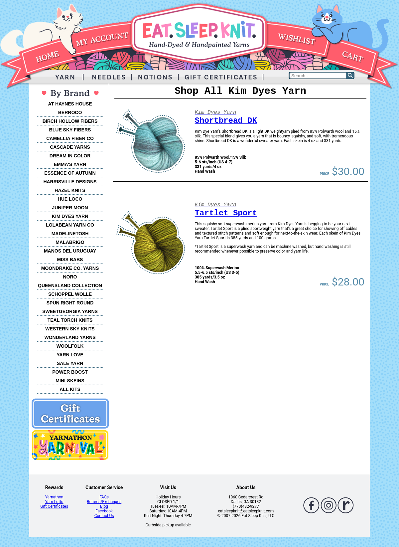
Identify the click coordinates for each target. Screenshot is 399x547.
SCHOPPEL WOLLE (70, 294)
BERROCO (70, 112)
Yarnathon (54, 497)
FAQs (104, 497)
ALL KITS (70, 389)
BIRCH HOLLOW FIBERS (70, 121)
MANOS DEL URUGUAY (70, 251)
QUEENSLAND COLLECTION (70, 285)
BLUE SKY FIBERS (70, 129)
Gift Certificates (54, 506)
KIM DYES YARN (70, 216)
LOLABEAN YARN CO (70, 225)
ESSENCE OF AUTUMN (69, 173)
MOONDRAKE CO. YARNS (70, 268)
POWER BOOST (70, 372)
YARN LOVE (70, 354)
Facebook (104, 511)
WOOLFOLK (70, 346)
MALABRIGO (70, 242)
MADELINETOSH (70, 233)
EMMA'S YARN (70, 164)
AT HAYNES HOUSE (70, 103)
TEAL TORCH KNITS (70, 320)
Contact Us (104, 515)
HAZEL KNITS (70, 190)
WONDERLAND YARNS (69, 337)
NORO (70, 276)
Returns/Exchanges (104, 501)
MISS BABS (70, 259)
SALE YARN (70, 363)
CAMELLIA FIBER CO (70, 138)
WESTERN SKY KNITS (69, 328)
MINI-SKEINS (70, 380)
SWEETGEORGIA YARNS (70, 311)
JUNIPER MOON (70, 207)
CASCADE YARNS (70, 147)
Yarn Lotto (54, 501)
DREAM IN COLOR (70, 155)
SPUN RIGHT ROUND (70, 302)
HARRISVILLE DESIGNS (69, 181)
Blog (104, 506)
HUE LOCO (70, 199)
